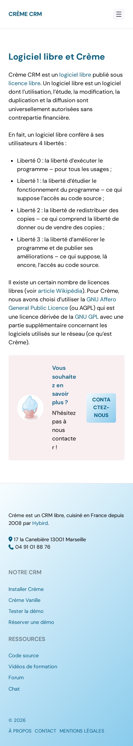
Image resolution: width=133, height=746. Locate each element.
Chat (14, 689)
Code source (24, 655)
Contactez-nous (101, 407)
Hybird (40, 523)
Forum (16, 677)
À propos (20, 731)
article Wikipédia (60, 291)
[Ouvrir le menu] (118, 14)
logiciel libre (75, 74)
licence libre (24, 83)
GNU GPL (87, 316)
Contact (45, 731)
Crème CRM (25, 14)
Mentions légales (82, 731)
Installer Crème (26, 589)
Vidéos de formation (33, 666)
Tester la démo (26, 611)
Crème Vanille (24, 600)
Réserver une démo (31, 622)
